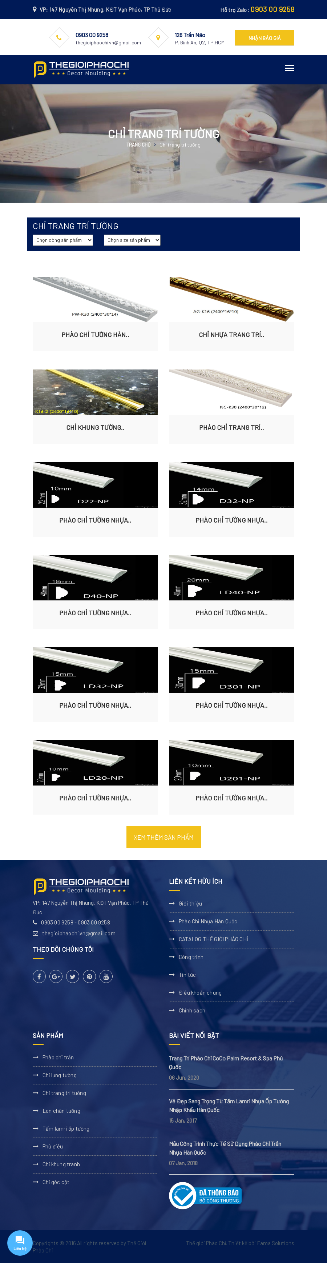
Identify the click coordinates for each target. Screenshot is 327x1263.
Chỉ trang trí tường (64, 1093)
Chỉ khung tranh (61, 1164)
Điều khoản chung (200, 992)
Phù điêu (53, 1146)
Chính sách (192, 1010)
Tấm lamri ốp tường (66, 1128)
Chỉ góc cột (56, 1182)
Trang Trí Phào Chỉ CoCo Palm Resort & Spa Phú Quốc (226, 1062)
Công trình (191, 957)
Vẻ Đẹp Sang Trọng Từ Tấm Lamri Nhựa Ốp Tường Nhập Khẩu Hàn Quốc (229, 1105)
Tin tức (187, 974)
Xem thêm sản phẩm (164, 837)
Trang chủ (138, 145)
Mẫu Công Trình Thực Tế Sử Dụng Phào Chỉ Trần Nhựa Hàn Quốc (225, 1148)
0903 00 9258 (272, 9)
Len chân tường (61, 1110)
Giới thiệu (190, 903)
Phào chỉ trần (58, 1057)
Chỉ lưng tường (60, 1075)
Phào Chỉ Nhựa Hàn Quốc (208, 921)
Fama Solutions (275, 1243)
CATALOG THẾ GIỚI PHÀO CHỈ (213, 939)
